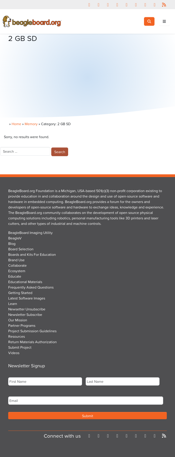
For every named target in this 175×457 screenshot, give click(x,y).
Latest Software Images (26, 298)
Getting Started (20, 292)
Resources (16, 336)
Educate (14, 276)
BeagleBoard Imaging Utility (30, 232)
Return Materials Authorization (32, 341)
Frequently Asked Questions (31, 287)
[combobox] (25, 151)
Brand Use (16, 259)
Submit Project (19, 347)
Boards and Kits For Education (32, 254)
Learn (12, 303)
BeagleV (15, 238)
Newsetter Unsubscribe (26, 309)
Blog (11, 243)
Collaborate (17, 265)
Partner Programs (21, 325)
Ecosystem (16, 270)
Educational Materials (25, 281)
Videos (13, 352)
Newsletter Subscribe (25, 314)
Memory (31, 123)
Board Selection (20, 248)
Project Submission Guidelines (32, 330)
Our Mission (17, 319)
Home (16, 123)
